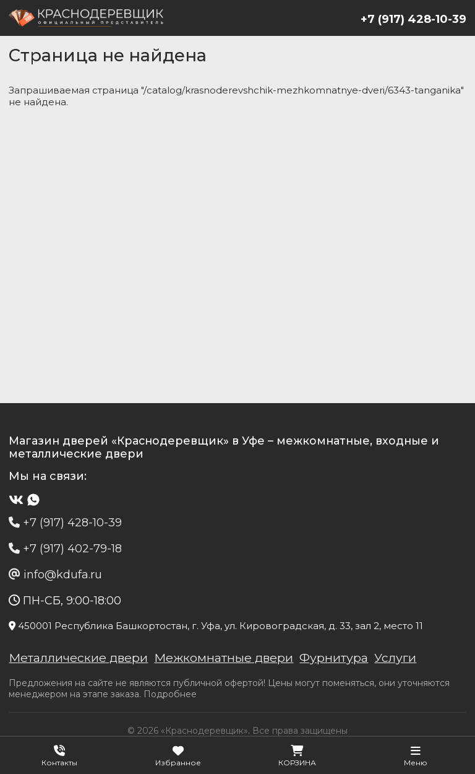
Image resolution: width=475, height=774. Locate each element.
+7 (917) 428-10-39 (413, 19)
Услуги (398, 659)
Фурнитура (336, 659)
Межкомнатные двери (226, 659)
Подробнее (170, 696)
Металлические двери (79, 659)
